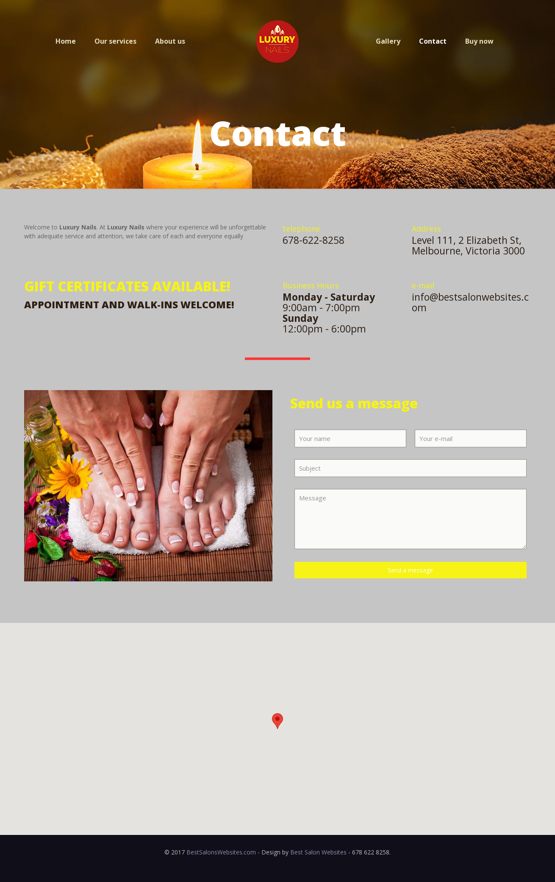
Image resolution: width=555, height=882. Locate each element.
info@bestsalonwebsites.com (470, 302)
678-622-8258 (313, 240)
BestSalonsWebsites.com (221, 852)
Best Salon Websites (318, 852)
